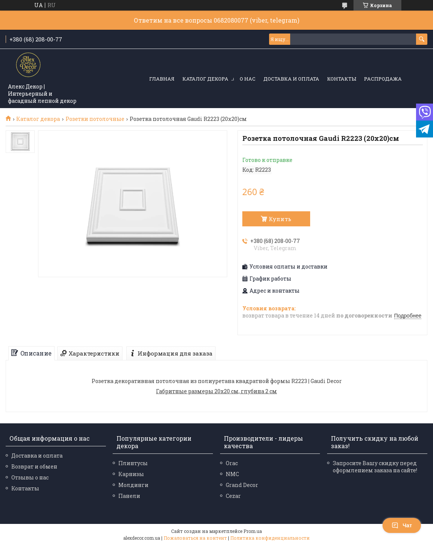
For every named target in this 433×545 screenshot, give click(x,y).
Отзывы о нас (30, 477)
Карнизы (131, 474)
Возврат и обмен (34, 466)
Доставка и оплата (291, 78)
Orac (232, 463)
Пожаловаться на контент (195, 538)
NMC (232, 474)
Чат (402, 525)
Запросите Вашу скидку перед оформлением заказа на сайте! (375, 467)
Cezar (233, 495)
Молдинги (133, 485)
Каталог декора (205, 78)
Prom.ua (252, 531)
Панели (129, 495)
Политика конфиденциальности (270, 538)
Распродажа (383, 78)
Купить (280, 219)
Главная (161, 78)
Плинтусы (133, 463)
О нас (248, 78)
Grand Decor (242, 485)
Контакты (341, 78)
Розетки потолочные (95, 119)
